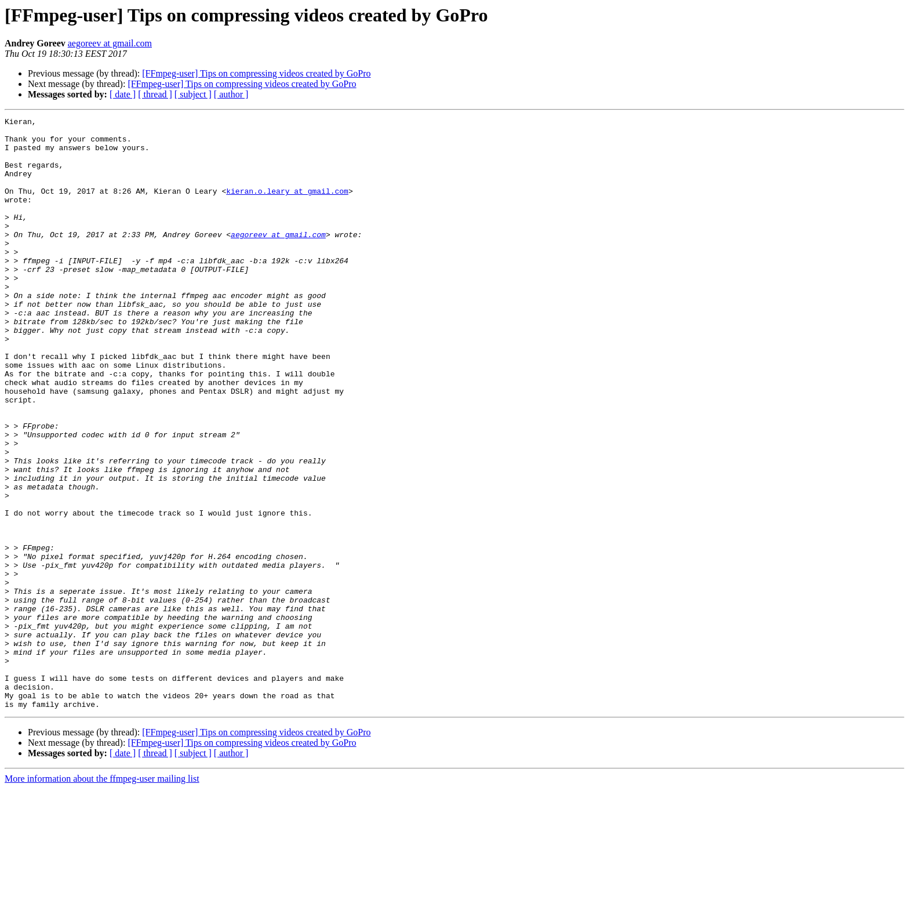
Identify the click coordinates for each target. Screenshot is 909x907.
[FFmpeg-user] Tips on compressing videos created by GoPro (256, 73)
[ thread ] (155, 94)
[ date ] (123, 94)
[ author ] (231, 94)
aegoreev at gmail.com (110, 43)
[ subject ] (193, 94)
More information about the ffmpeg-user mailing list (102, 897)
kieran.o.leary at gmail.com (287, 206)
